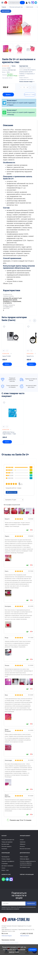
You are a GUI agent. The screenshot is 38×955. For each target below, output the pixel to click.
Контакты (22, 846)
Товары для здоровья (7, 842)
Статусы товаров (6, 859)
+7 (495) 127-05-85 (26, 933)
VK (2, 935)
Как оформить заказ (25, 867)
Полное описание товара (26, 81)
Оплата (3, 868)
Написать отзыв (11, 492)
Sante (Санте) (8, 320)
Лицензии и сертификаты (8, 861)
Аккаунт (22, 839)
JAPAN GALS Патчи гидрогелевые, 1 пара (9, 433)
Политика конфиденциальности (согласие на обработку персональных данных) (28, 863)
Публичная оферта (24, 859)
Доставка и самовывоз (7, 865)
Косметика (4, 848)
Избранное (22, 844)
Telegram (9, 935)
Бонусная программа (25, 848)
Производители (5, 856)
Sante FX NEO (7, 356)
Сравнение (22, 842)
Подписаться (31, 903)
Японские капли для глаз (8, 839)
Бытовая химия (5, 844)
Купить (8, 94)
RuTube (5, 935)
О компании (5, 863)
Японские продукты (6, 846)
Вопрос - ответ (5, 870)
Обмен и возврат (24, 856)
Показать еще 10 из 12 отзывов (19, 820)
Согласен (32, 949)
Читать (13, 66)
